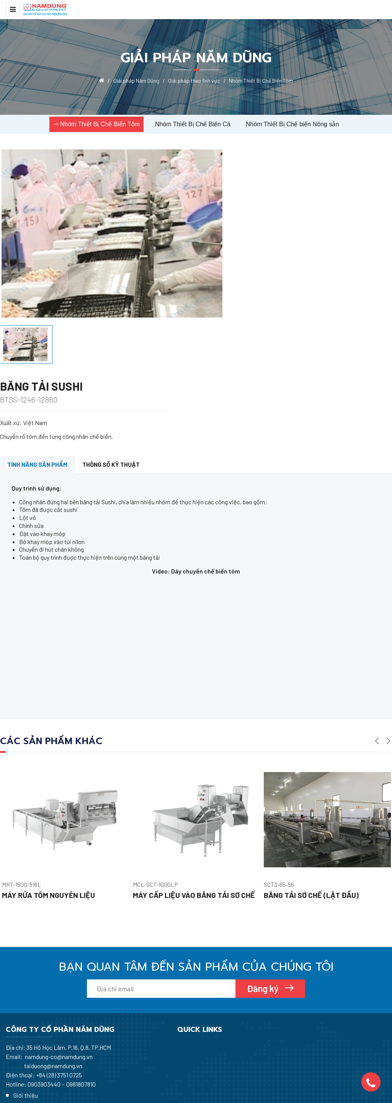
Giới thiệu (156, 977)
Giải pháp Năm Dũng (170, 990)
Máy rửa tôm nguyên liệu (49, 823)
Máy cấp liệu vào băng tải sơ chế (194, 823)
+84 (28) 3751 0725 (59, 1003)
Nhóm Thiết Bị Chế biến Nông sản (292, 124)
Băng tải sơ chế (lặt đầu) (311, 823)
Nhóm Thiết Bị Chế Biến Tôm (100, 124)
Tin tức (153, 1003)
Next (388, 667)
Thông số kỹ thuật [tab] (113, 390)
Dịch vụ (153, 1016)
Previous (377, 667)
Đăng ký (264, 916)
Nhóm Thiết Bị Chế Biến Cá (192, 124)
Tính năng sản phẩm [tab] (38, 390)
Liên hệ (153, 1029)
